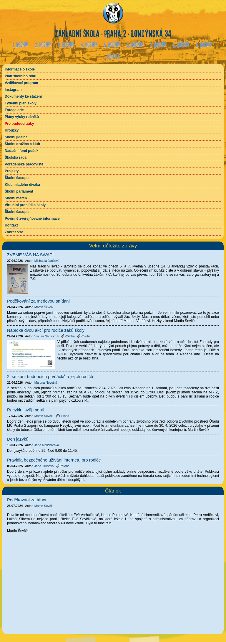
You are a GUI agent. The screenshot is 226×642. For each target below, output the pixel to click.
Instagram (13, 90)
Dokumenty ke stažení (23, 96)
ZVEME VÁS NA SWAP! (30, 254)
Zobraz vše (14, 232)
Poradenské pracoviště (24, 164)
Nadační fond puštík (22, 151)
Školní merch (16, 198)
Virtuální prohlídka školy (25, 205)
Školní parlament (19, 191)
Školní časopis (17, 178)
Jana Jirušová (44, 466)
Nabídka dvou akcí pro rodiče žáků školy (45, 330)
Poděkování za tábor (26, 499)
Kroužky (12, 130)
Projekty (12, 171)
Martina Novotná (45, 382)
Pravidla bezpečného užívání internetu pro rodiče (54, 460)
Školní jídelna (16, 137)
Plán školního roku (20, 76)
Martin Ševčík (44, 506)
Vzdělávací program (21, 83)
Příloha (68, 336)
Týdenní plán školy (20, 103)
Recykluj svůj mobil (25, 410)
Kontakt (11, 225)
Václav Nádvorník (46, 336)
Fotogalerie (14, 110)
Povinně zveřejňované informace (32, 218)
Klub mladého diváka (22, 185)
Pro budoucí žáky (19, 123)
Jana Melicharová (46, 445)
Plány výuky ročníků (22, 117)
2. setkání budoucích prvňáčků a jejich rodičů (50, 376)
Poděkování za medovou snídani (38, 301)
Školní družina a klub (22, 144)
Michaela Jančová (46, 260)
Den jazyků (18, 439)
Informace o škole (20, 69)
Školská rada (15, 157)
